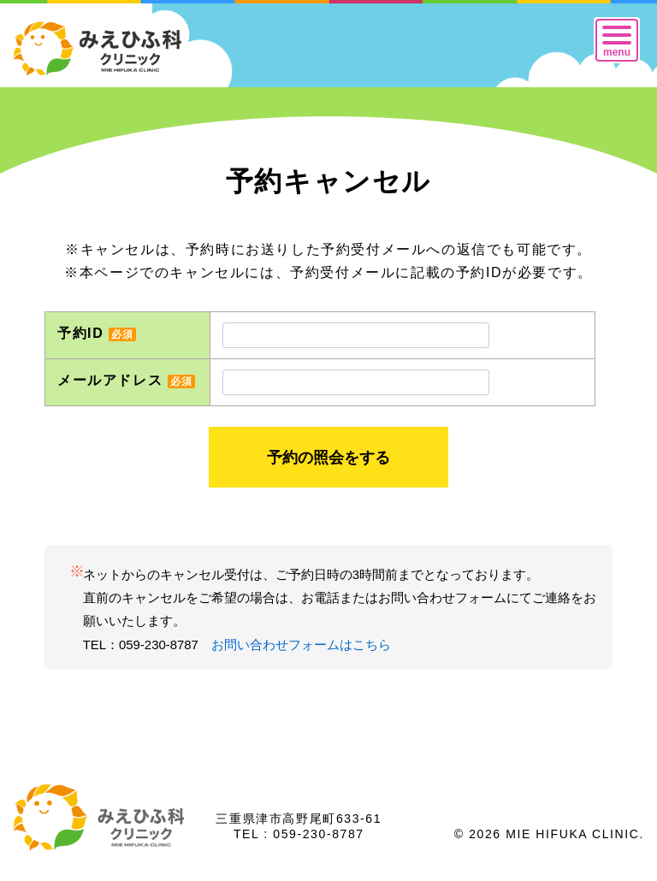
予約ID (96, 333)
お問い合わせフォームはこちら (301, 644)
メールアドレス (126, 380)
